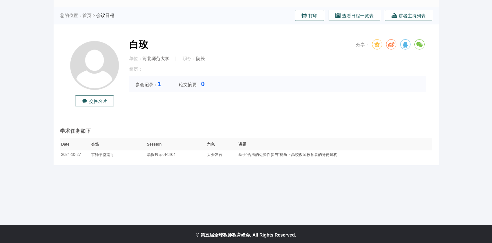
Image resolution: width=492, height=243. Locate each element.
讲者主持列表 (409, 15)
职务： (189, 58)
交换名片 (94, 101)
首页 (86, 15)
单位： (135, 58)
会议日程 (105, 15)
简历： (135, 69)
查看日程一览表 (354, 15)
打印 (309, 15)
